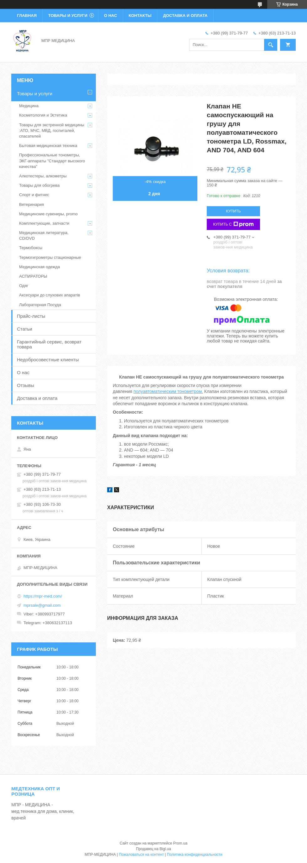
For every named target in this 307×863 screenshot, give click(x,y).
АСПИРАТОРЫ (33, 276)
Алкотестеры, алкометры (43, 176)
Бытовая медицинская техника (48, 145)
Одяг (23, 285)
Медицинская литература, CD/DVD (44, 235)
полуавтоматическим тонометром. (168, 391)
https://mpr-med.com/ (42, 596)
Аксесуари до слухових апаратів (49, 295)
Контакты (140, 15)
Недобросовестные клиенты (48, 359)
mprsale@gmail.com (42, 605)
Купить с (233, 224)
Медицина (29, 105)
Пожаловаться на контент (141, 854)
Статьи (24, 329)
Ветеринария (31, 204)
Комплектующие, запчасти (44, 223)
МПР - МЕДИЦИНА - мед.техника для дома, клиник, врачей (42, 811)
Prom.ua (180, 843)
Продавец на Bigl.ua (153, 849)
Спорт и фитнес (34, 194)
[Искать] (270, 45)
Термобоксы (30, 247)
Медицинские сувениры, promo (48, 214)
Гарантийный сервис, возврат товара (49, 344)
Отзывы (25, 385)
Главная (27, 15)
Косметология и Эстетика (43, 115)
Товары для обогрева (39, 185)
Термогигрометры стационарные (50, 257)
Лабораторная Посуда (40, 304)
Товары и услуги (67, 15)
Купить (233, 211)
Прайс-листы (31, 316)
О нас (110, 15)
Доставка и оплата (185, 15)
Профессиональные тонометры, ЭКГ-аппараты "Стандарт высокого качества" (52, 161)
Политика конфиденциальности (194, 854)
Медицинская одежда (39, 266)
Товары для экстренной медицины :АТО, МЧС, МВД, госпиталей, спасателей (51, 131)
